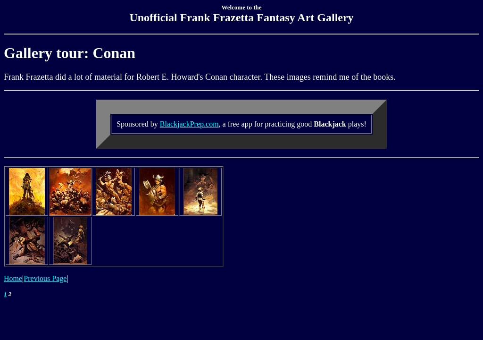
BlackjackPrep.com (189, 124)
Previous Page (45, 278)
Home (13, 278)
